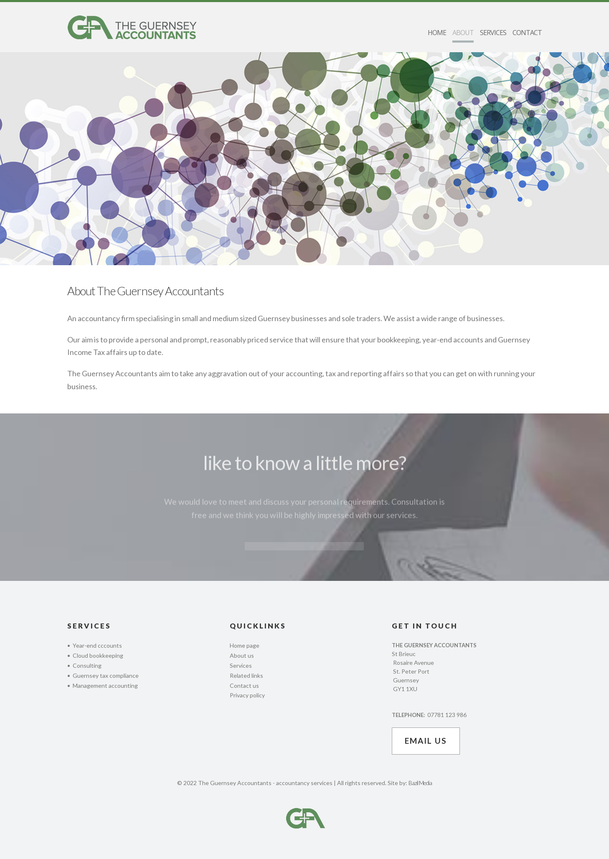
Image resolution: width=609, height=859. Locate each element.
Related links (246, 675)
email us (426, 740)
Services (241, 665)
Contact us (244, 685)
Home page (244, 645)
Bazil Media (420, 782)
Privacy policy (247, 695)
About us (242, 655)
